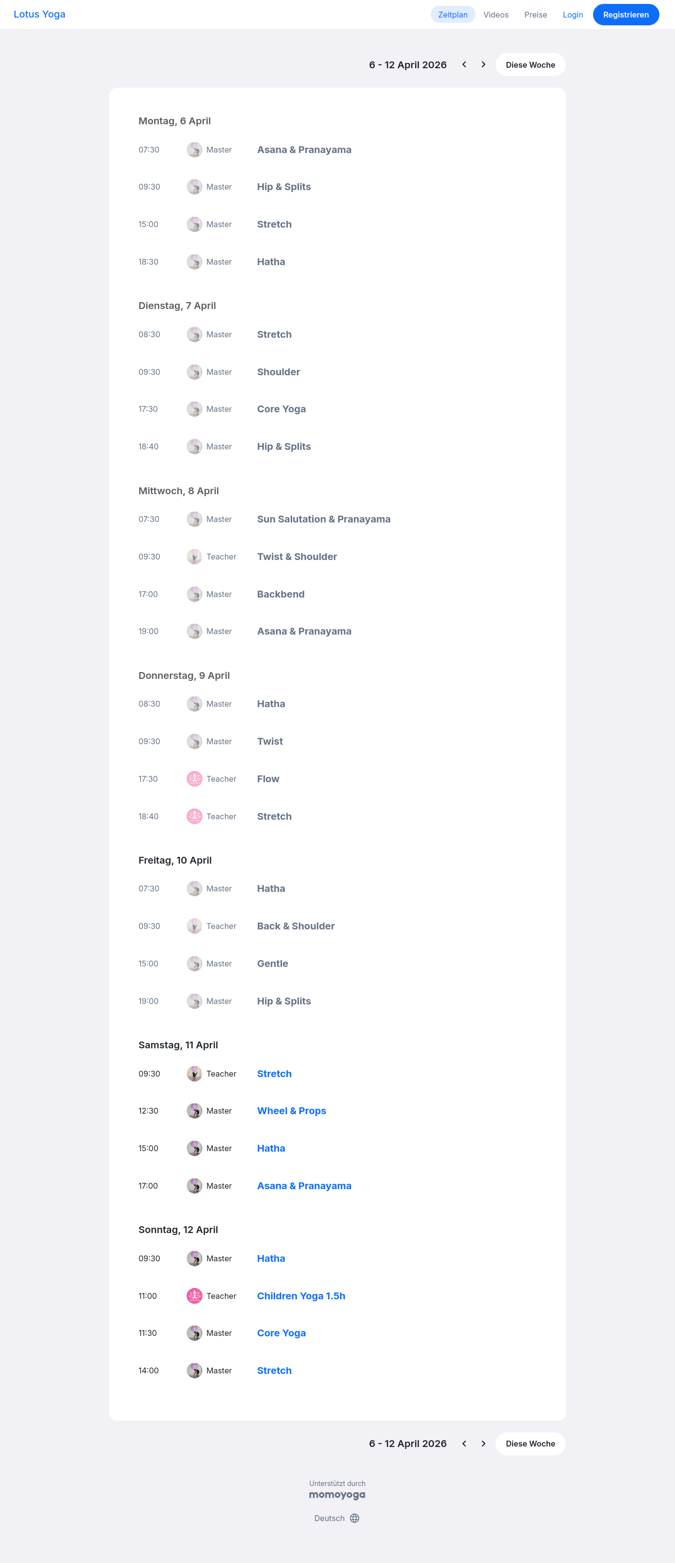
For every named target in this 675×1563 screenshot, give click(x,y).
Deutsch (338, 1518)
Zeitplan (453, 14)
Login (573, 14)
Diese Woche (530, 65)
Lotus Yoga (39, 14)
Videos (496, 14)
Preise (535, 14)
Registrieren (626, 14)
